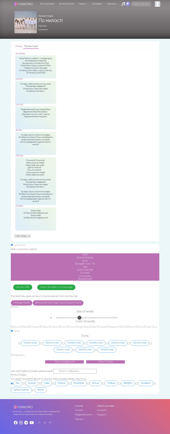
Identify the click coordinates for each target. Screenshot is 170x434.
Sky (18, 383)
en (50, 422)
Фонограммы (47, 4)
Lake (46, 383)
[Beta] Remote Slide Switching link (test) (58, 303)
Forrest (61, 383)
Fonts (16, 307)
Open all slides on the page (56, 287)
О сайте (79, 410)
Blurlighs (128, 383)
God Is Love (30, 343)
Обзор (19, 46)
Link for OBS (23, 287)
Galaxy (111, 383)
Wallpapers (19, 355)
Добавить (97, 4)
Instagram (102, 410)
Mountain (79, 383)
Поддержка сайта (83, 415)
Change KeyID (21, 303)
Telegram (101, 415)
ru (39, 422)
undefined (22, 236)
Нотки (43, 26)
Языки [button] (82, 4)
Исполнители (66, 4)
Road (40, 390)
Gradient (146, 383)
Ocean (32, 383)
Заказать (111, 4)
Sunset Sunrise (21, 390)
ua (44, 422)
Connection (19, 245)
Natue (95, 383)
